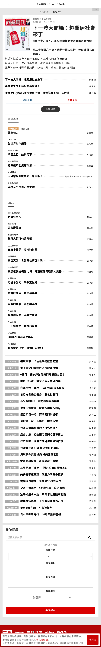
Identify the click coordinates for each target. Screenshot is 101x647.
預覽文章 (57, 11)
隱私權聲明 (42, 639)
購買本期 (27, 100)
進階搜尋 (50, 610)
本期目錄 (44, 11)
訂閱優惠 (72, 100)
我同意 (93, 639)
